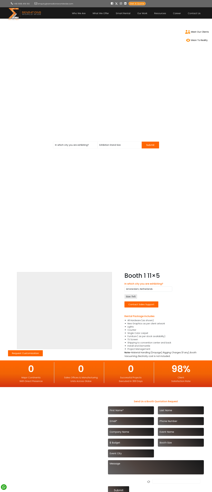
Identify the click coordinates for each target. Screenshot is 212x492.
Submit (150, 145)
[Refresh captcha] (149, 481)
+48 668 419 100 (22, 3)
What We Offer (101, 13)
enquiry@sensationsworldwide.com (55, 3)
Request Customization (25, 353)
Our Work (142, 13)
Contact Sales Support (141, 304)
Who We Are (79, 13)
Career (177, 13)
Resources (160, 13)
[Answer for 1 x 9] (176, 481)
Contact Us (194, 13)
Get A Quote (137, 3)
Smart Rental (123, 13)
